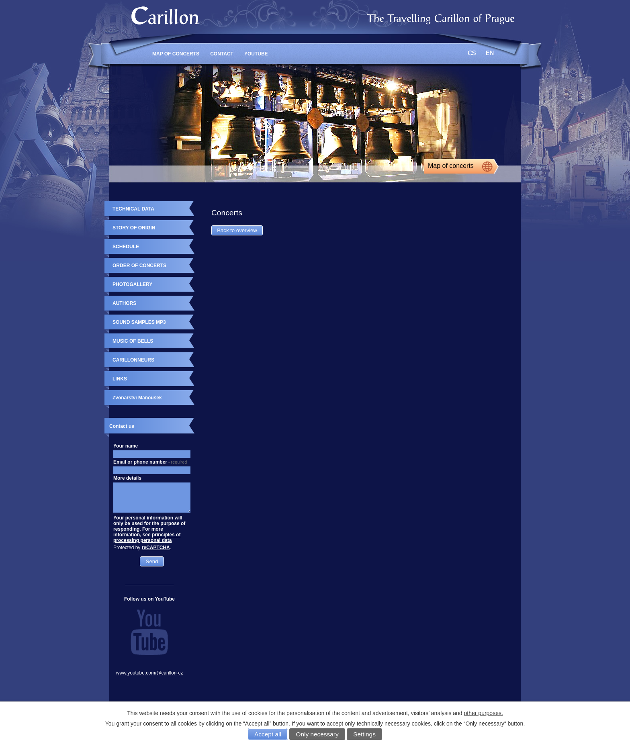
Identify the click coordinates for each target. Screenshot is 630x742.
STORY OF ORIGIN (133, 228)
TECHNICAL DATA (133, 209)
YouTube (256, 54)
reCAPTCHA (156, 547)
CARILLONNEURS (133, 360)
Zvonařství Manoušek (137, 398)
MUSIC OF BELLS (132, 341)
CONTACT (221, 54)
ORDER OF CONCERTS (139, 265)
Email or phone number (150, 462)
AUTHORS (124, 303)
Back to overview (237, 230)
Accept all (267, 734)
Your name (125, 446)
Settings (364, 734)
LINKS (119, 379)
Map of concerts (451, 165)
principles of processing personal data (146, 537)
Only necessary (317, 734)
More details (127, 478)
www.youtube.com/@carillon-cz (149, 673)
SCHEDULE (125, 246)
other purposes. (483, 713)
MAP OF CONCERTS (175, 54)
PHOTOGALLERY (132, 284)
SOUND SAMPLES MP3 (139, 322)
